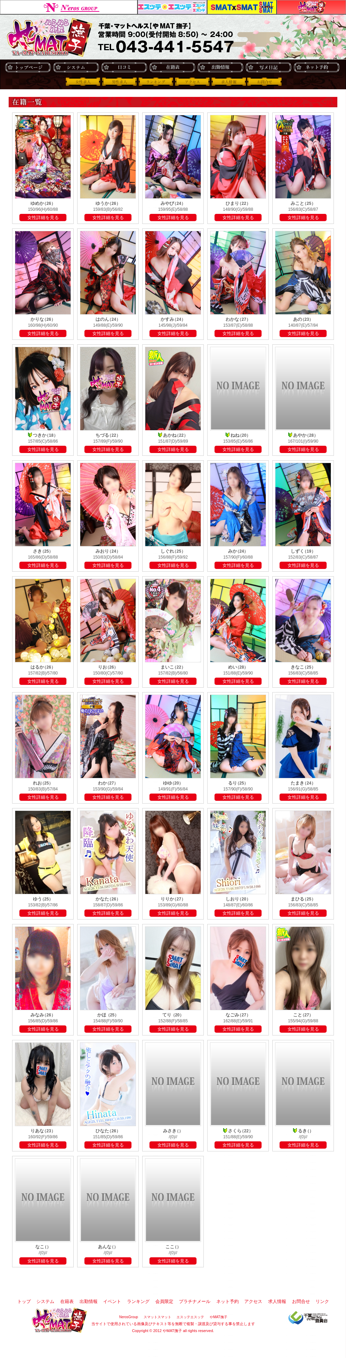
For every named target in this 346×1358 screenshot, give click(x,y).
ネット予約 (316, 67)
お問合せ (265, 81)
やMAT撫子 (311, 7)
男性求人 (119, 81)
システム (76, 67)
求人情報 (228, 81)
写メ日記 (268, 67)
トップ (28, 67)
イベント (112, 1301)
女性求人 (83, 81)
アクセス (192, 81)
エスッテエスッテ (172, 7)
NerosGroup (68, 7)
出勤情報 (220, 67)
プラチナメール (194, 1301)
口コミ (124, 67)
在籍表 (172, 67)
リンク (322, 1301)
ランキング (155, 81)
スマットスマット (241, 7)
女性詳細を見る (43, 217)
